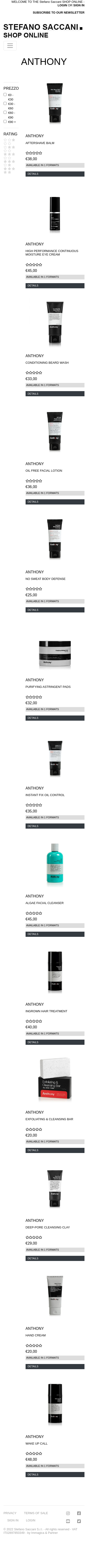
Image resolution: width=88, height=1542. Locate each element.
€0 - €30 (10, 97)
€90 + (12, 122)
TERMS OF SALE (36, 1513)
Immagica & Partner (44, 1533)
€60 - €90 (11, 115)
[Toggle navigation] (10, 45)
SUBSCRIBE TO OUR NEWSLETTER (58, 12)
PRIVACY (10, 1513)
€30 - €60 (11, 106)
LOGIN (30, 1520)
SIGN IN (78, 5)
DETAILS (33, 173)
